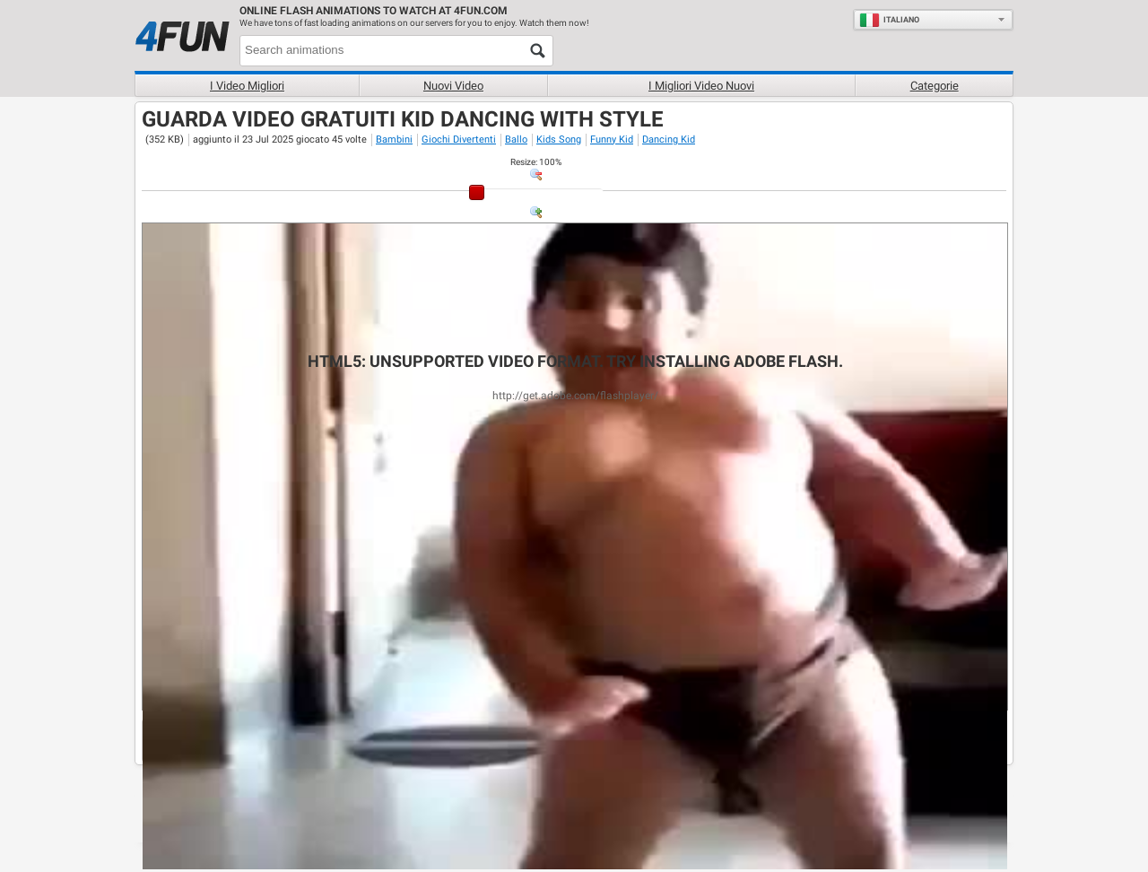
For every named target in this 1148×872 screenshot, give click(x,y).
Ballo (516, 139)
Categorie (934, 85)
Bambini (394, 139)
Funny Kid (611, 139)
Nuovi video (453, 85)
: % (535, 162)
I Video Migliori (247, 85)
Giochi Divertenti (459, 139)
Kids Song (558, 139)
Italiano (889, 20)
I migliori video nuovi (701, 85)
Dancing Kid (668, 139)
